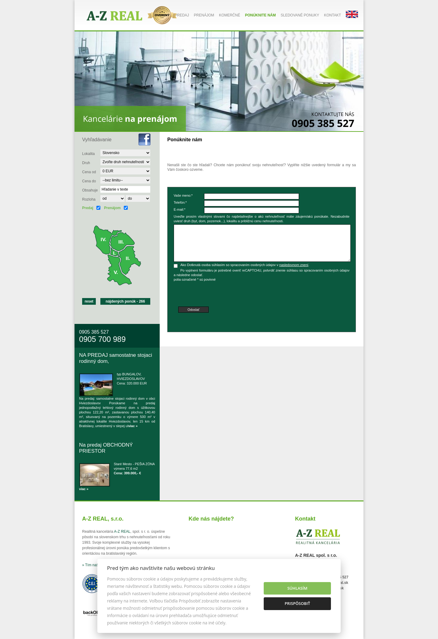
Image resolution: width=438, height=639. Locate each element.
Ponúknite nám (260, 15)
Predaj (182, 15)
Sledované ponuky (300, 15)
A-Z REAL (122, 531)
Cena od (89, 172)
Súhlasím (297, 588)
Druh (86, 163)
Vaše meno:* (183, 195)
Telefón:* (180, 202)
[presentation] (220, 295)
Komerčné (229, 15)
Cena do (89, 181)
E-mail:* (180, 209)
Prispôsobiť (297, 603)
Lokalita (88, 154)
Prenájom (204, 15)
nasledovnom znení (293, 265)
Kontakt (332, 15)
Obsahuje (90, 190)
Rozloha (89, 199)
